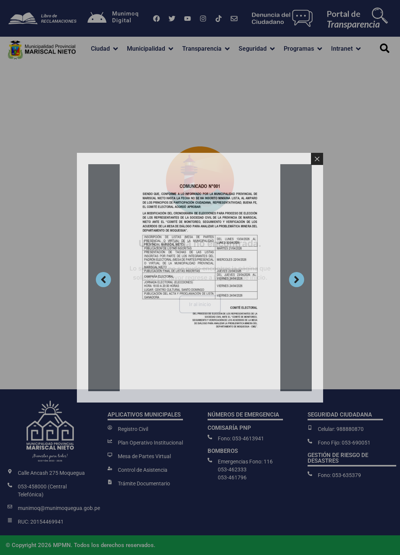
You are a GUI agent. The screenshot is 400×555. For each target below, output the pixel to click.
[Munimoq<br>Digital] (97, 18)
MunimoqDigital (125, 17)
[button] (105, 48)
